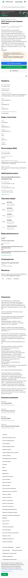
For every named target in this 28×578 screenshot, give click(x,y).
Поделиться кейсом (6, 449)
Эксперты (4, 464)
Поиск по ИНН (5, 523)
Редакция (18, 547)
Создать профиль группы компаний (10, 452)
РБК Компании (9, 1)
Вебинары (4, 470)
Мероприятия (5, 473)
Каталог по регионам (7, 497)
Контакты (4, 517)
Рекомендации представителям (9, 509)
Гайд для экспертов (6, 482)
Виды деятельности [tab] (12, 76)
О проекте (4, 434)
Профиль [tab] (3, 76)
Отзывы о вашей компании (8, 446)
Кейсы (3, 467)
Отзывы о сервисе (6, 455)
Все (3, 278)
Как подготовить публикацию (9, 488)
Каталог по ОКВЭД (6, 494)
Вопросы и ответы (6, 535)
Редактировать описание (6, 60)
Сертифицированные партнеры (9, 458)
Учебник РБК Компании (7, 476)
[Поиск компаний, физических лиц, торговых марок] (14, 6)
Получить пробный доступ (8, 440)
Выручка (8, 278)
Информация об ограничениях (9, 553)
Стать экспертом (6, 443)
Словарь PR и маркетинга (8, 538)
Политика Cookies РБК (7, 541)
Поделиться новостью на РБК (8, 437)
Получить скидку (4, 15)
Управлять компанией (14, 63)
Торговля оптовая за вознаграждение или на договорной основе (12, 247)
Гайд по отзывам (6, 485)
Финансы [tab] (21, 76)
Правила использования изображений (11, 515)
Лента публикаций (6, 461)
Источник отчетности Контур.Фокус (10, 532)
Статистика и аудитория (7, 526)
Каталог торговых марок (7, 503)
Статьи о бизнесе (6, 479)
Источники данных (6, 529)
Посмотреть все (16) (6, 255)
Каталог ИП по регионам (8, 506)
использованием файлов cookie (9, 569)
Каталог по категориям (7, 500)
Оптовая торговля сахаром (13, 27)
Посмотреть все (5, 194)
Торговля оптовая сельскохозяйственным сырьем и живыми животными (13, 251)
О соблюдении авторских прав (9, 559)
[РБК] (3, 1)
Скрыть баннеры (6, 550)
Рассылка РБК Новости (17, 550)
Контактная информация (8, 547)
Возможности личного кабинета (9, 491)
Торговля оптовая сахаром (7, 240)
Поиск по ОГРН (5, 520)
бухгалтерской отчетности (13, 275)
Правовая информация (7, 556)
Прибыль (16, 278)
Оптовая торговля (5, 26)
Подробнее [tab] (4, 50)
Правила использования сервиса (9, 512)
